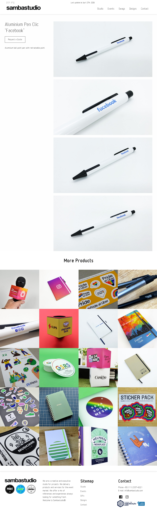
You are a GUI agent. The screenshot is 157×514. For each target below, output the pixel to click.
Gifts (82, 496)
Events (111, 8)
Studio (100, 8)
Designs (133, 8)
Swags (122, 8)
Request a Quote (15, 39)
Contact (145, 8)
